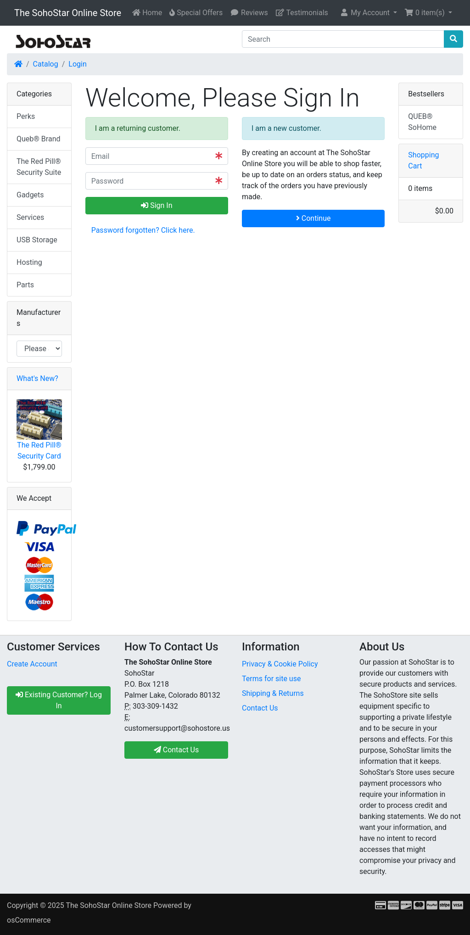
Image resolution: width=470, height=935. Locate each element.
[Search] (343, 39)
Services (30, 217)
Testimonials (301, 12)
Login (77, 64)
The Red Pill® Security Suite (39, 167)
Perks (26, 116)
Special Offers (196, 12)
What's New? (37, 378)
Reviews (249, 12)
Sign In (156, 205)
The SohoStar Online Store (67, 12)
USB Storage (37, 239)
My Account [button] (366, 12)
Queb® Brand (38, 138)
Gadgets (30, 194)
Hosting (29, 262)
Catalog (45, 64)
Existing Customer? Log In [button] (59, 700)
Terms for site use (271, 678)
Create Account (32, 664)
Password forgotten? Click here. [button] (143, 230)
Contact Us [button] (176, 749)
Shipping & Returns (273, 693)
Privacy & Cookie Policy (280, 664)
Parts (25, 284)
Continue (313, 218)
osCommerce (29, 920)
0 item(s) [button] (425, 12)
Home (147, 12)
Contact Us (260, 708)
